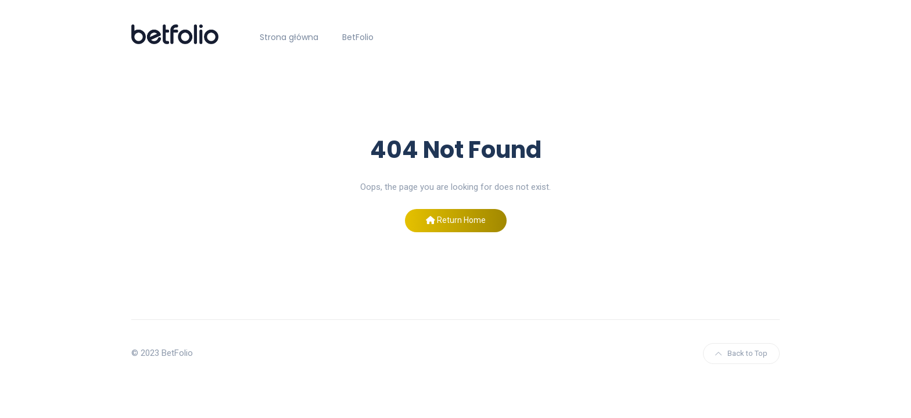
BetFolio (358, 37)
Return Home (456, 220)
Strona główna (289, 37)
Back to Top (741, 353)
